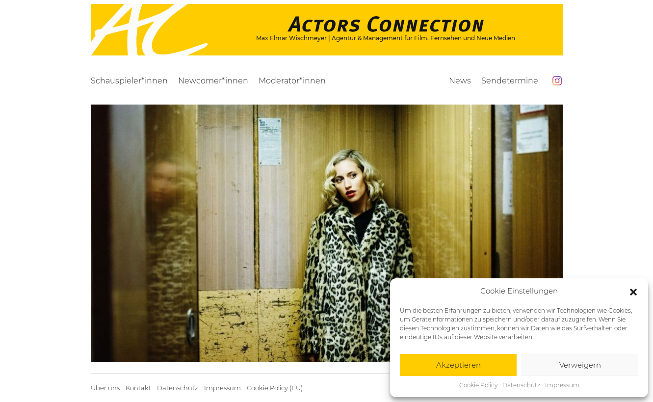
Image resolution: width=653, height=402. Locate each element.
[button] (633, 291)
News (460, 80)
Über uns (105, 388)
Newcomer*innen (213, 80)
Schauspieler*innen (129, 80)
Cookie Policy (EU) (275, 388)
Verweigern (580, 365)
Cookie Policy (478, 385)
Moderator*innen (292, 80)
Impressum (562, 385)
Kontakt (138, 388)
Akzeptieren (458, 365)
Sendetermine (509, 80)
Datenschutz (521, 385)
